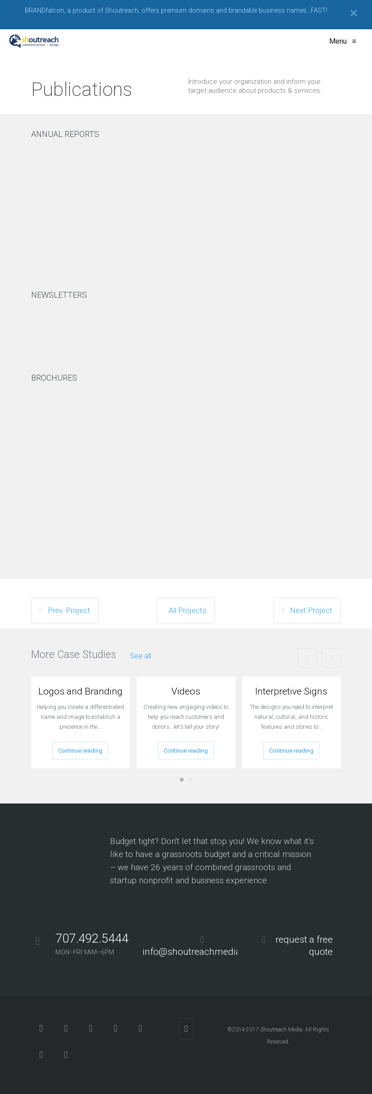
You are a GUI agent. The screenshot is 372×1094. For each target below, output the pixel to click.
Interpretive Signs (291, 691)
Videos (185, 691)
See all (140, 656)
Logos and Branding (80, 691)
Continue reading (80, 750)
